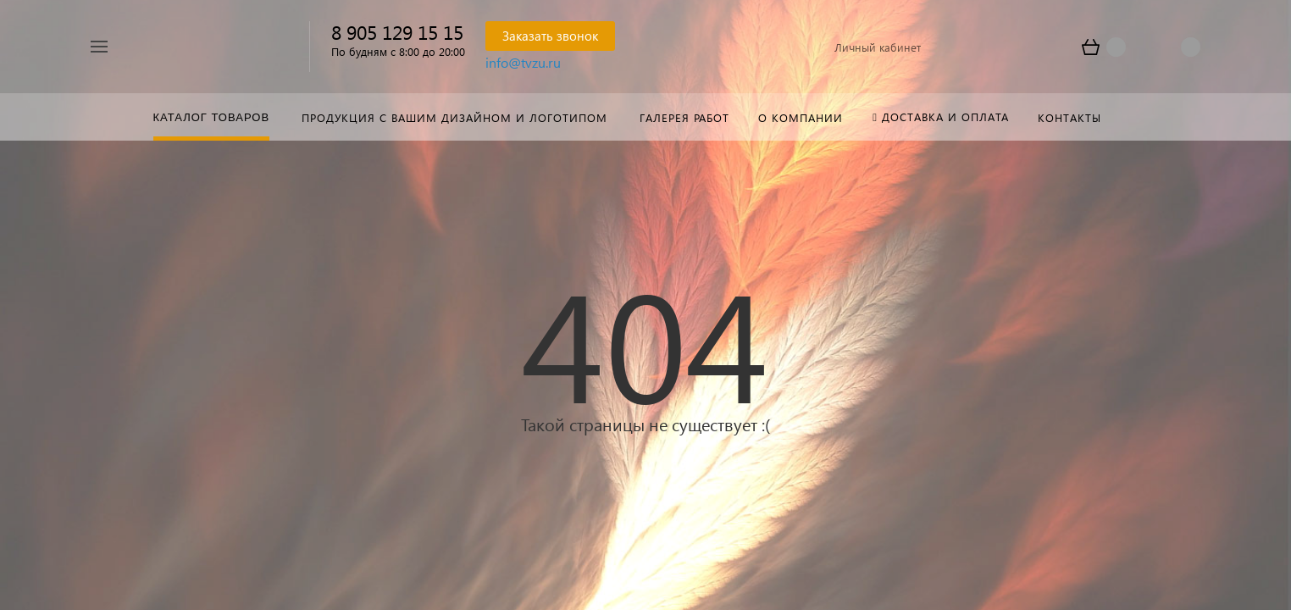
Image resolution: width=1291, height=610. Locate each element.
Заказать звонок (550, 35)
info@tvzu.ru (523, 62)
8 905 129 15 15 (397, 32)
